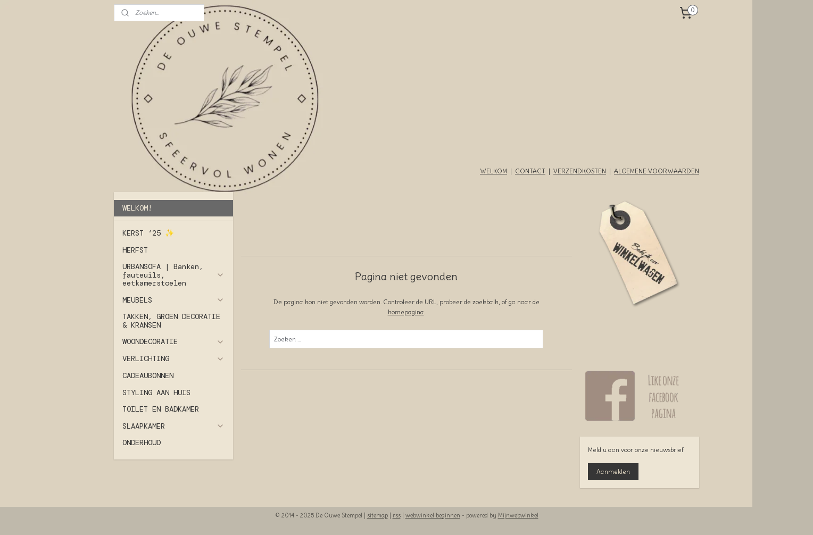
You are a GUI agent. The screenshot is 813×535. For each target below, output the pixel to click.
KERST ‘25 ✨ (148, 233)
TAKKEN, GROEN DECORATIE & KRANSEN (171, 320)
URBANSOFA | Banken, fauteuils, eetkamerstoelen (173, 275)
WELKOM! (137, 208)
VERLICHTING (173, 358)
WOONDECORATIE (173, 341)
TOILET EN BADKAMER (160, 409)
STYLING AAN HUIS (156, 392)
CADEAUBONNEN (147, 375)
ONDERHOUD (141, 442)
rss (397, 515)
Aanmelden (613, 471)
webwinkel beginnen (432, 515)
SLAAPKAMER (173, 426)
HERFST (135, 250)
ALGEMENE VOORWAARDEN (656, 171)
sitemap (377, 515)
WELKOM (493, 171)
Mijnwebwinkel (518, 515)
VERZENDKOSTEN (579, 171)
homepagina (406, 312)
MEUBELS (173, 300)
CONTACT (530, 171)
